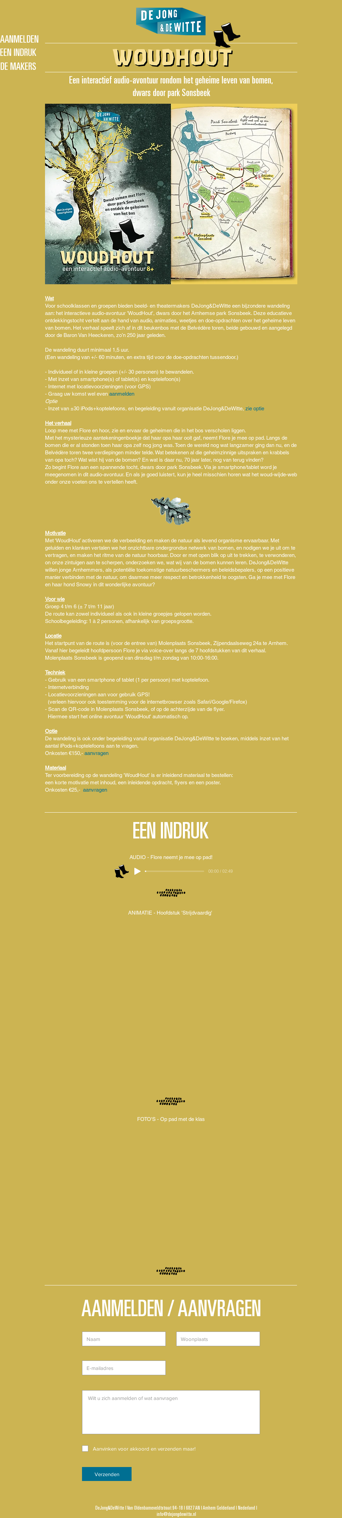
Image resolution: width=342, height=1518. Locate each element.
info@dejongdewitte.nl (176, 1514)
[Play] (137, 871)
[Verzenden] (107, 1474)
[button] (171, 1189)
